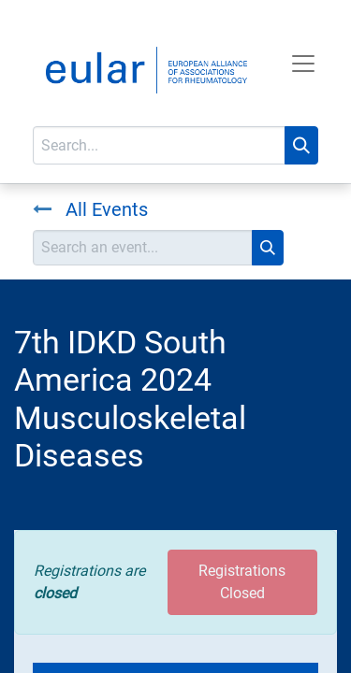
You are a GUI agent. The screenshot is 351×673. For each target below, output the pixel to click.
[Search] (301, 145)
